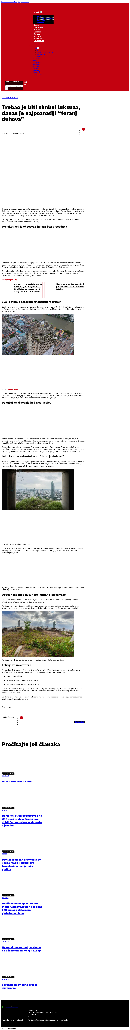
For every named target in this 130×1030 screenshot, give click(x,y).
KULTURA (5, 898)
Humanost (38, 27)
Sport (36, 25)
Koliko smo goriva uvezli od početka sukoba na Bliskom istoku (70, 286)
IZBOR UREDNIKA (10, 98)
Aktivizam (41, 21)
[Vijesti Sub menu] (41, 12)
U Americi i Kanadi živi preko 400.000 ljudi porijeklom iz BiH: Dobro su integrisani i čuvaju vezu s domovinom (28, 288)
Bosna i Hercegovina (45, 18)
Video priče (39, 38)
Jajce (39, 50)
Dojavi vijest (32, 1014)
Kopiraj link (79, 722)
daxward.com (13, 389)
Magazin (37, 36)
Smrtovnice (39, 41)
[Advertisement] (43, 191)
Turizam (37, 34)
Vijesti (36, 12)
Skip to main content (9, 2)
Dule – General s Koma (17, 781)
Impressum (32, 1010)
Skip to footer (23, 2)
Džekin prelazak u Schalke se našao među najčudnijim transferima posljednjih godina (21, 864)
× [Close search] (6, 88)
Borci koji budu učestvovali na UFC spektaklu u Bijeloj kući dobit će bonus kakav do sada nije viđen (22, 820)
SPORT (4, 810)
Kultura (37, 29)
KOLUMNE (5, 776)
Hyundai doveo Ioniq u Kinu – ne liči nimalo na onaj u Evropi (21, 949)
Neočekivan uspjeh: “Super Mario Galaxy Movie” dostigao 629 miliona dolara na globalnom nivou (22, 908)
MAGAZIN (5, 941)
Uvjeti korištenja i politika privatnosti (42, 1012)
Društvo (37, 32)
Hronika (36, 58)
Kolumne (40, 23)
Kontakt (31, 1016)
